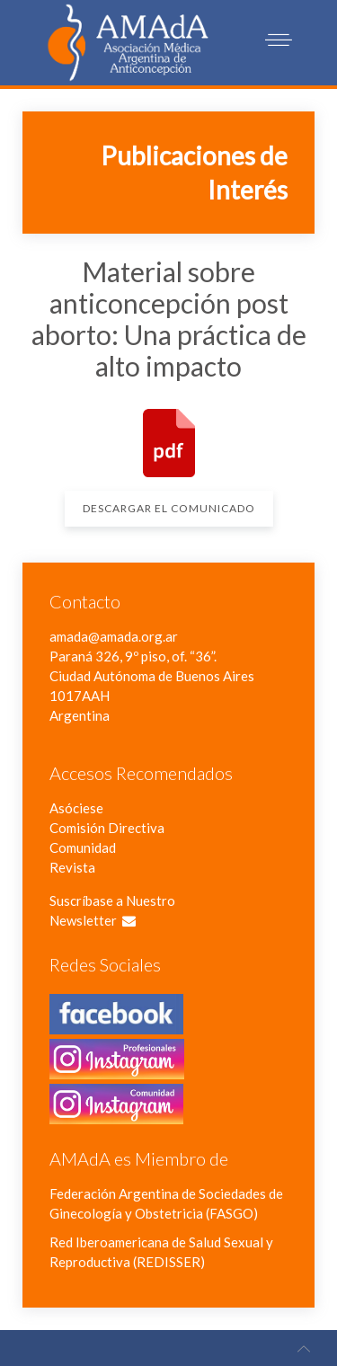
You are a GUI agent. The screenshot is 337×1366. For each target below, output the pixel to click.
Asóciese (76, 808)
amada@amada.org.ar (113, 636)
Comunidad (82, 847)
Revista (72, 867)
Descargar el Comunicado (169, 508)
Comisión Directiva (106, 828)
